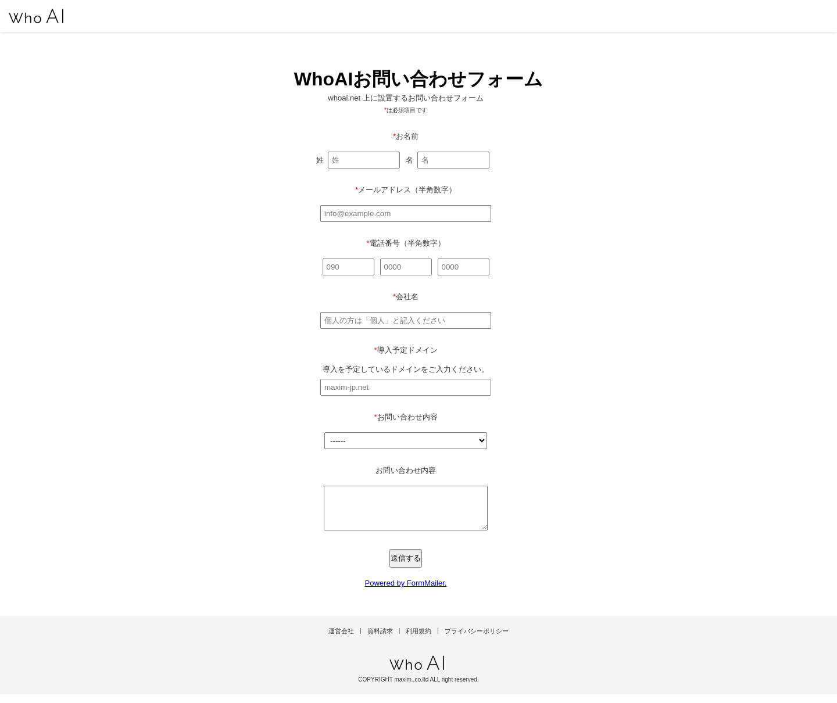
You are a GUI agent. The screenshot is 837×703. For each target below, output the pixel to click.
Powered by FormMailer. (406, 591)
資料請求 (380, 639)
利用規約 (418, 639)
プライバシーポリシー (477, 639)
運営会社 (341, 639)
